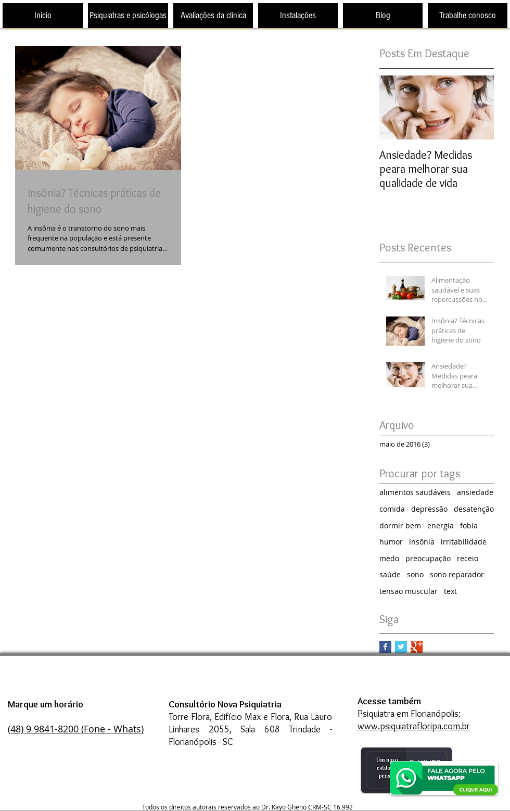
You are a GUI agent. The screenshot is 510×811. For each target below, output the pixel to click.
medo (389, 558)
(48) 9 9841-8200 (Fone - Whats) (76, 729)
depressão (429, 509)
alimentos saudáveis (415, 492)
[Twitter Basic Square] (401, 647)
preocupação (428, 558)
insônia (422, 542)
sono (415, 574)
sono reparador (457, 574)
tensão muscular (408, 591)
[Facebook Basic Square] (385, 647)
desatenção (474, 509)
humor (391, 542)
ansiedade (475, 492)
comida (392, 509)
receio (467, 558)
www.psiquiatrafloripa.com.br (414, 726)
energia (440, 525)
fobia (469, 525)
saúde (390, 574)
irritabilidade (464, 542)
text (450, 591)
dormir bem (400, 525)
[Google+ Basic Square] (417, 647)
